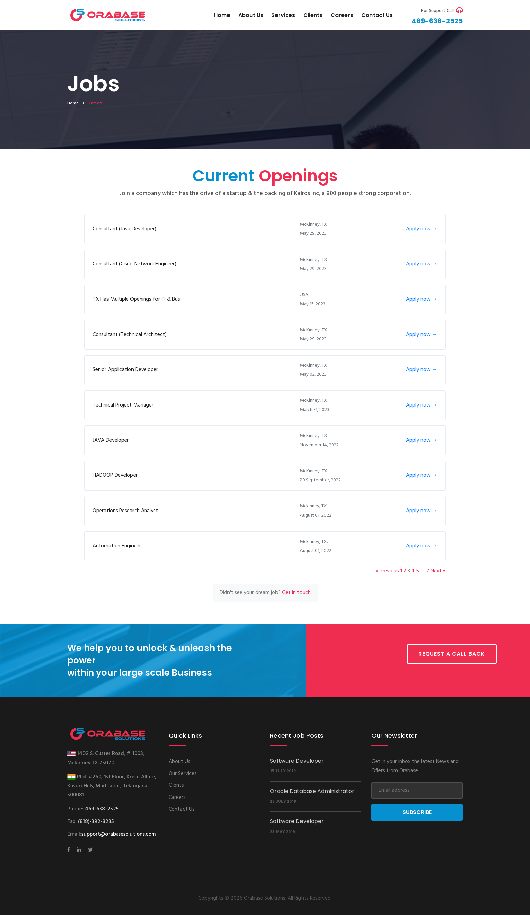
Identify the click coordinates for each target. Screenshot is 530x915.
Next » (438, 571)
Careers (342, 15)
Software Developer (297, 761)
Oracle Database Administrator (312, 791)
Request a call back (451, 654)
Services (283, 15)
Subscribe (417, 812)
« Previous (387, 571)
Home (222, 15)
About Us (250, 15)
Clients (312, 15)
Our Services (183, 773)
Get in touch (296, 592)
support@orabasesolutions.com (118, 834)
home (73, 103)
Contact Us (182, 809)
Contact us (377, 15)
